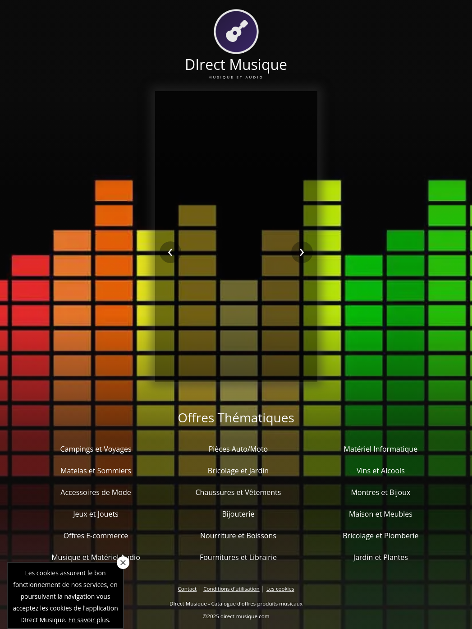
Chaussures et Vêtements (238, 492)
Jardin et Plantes (380, 557)
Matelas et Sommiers (95, 471)
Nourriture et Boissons (238, 536)
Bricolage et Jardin (238, 471)
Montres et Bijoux (380, 492)
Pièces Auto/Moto (238, 449)
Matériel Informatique (381, 449)
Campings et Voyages (95, 449)
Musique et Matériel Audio (95, 557)
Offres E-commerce (96, 536)
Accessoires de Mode (95, 492)
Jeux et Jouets (96, 514)
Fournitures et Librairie (238, 557)
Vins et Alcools (381, 471)
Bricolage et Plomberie (380, 536)
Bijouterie (238, 514)
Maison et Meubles (380, 514)
